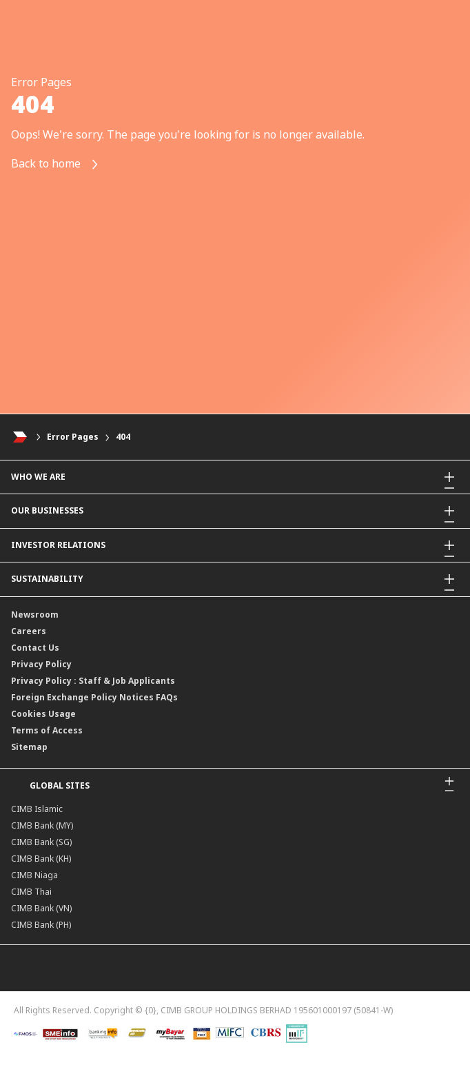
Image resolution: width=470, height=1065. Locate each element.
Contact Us (35, 647)
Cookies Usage (43, 714)
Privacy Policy (41, 664)
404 (123, 437)
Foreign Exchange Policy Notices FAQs (94, 697)
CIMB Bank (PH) (41, 925)
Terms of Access (47, 730)
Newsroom (35, 614)
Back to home (55, 164)
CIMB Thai (31, 891)
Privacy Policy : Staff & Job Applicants (93, 681)
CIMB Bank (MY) (42, 825)
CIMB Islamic (37, 809)
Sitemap (29, 747)
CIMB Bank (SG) (41, 842)
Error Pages (73, 437)
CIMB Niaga (34, 875)
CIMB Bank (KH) (41, 858)
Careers (28, 631)
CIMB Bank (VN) (41, 908)
